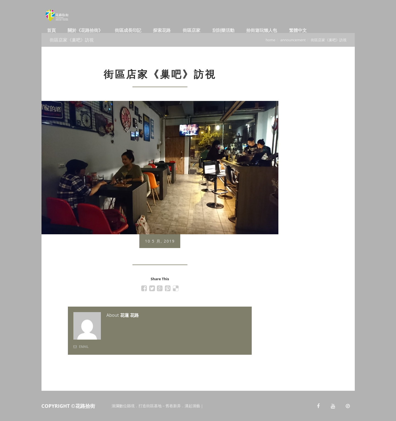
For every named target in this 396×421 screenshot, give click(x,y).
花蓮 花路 (129, 315)
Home (270, 39)
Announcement (293, 39)
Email (80, 346)
